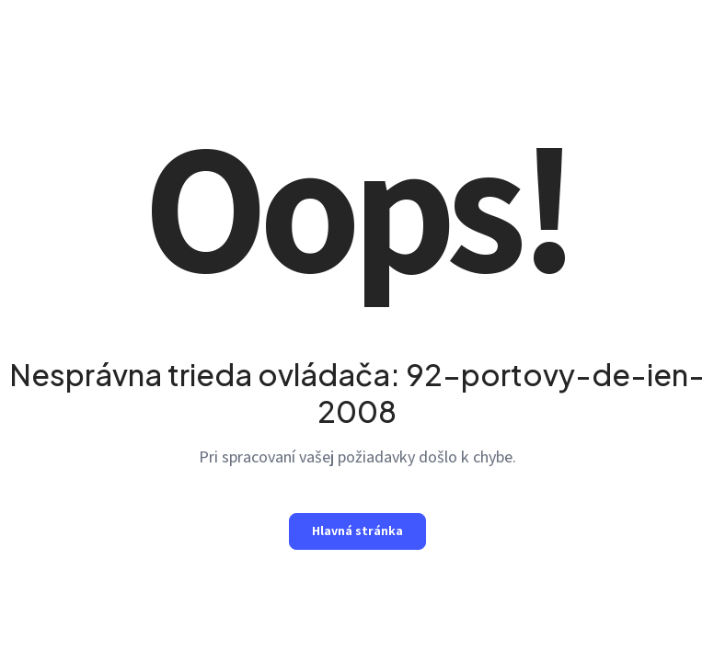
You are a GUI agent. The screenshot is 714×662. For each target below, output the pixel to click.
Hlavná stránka (357, 530)
